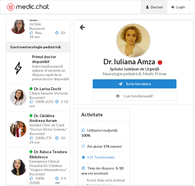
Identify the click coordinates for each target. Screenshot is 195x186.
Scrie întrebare (134, 84)
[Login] (178, 7)
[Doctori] (154, 7)
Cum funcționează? (134, 96)
